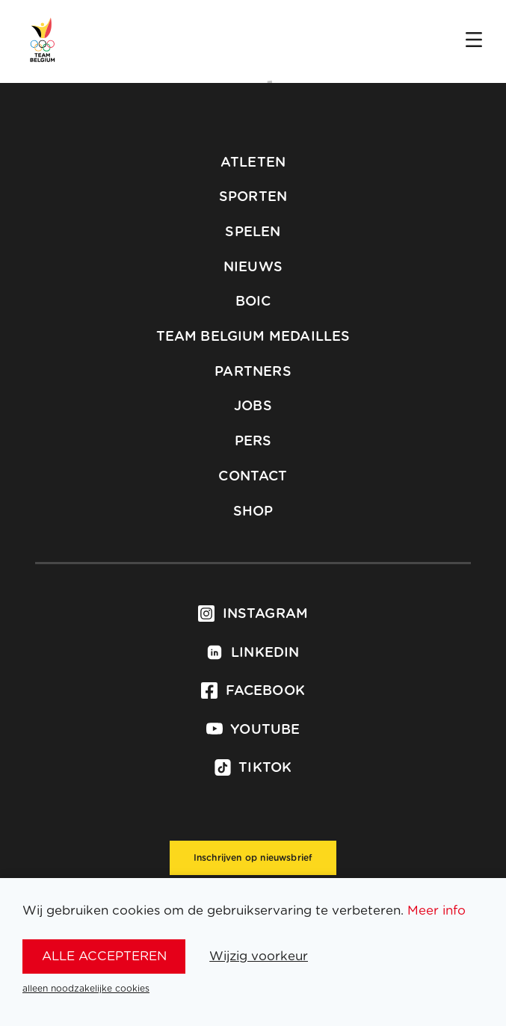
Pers (253, 441)
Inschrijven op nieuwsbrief (253, 857)
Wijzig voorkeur (258, 956)
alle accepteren (104, 956)
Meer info (436, 910)
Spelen (252, 232)
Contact (252, 476)
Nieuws (253, 267)
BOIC (253, 302)
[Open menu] (474, 41)
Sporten (253, 197)
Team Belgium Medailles (253, 337)
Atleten (253, 163)
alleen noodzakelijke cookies (85, 988)
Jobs (253, 406)
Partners (253, 372)
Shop (253, 512)
